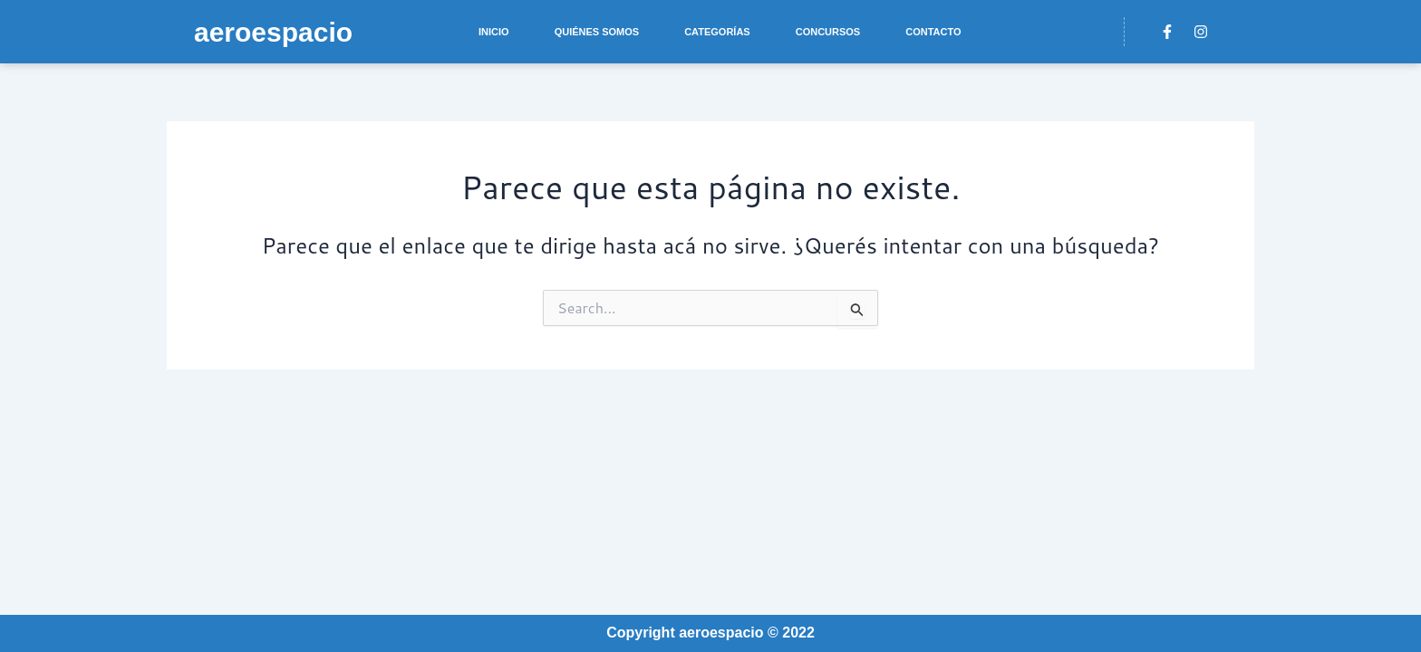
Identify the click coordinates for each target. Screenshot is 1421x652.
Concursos (828, 31)
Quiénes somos (597, 31)
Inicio (493, 31)
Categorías (717, 31)
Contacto (933, 31)
